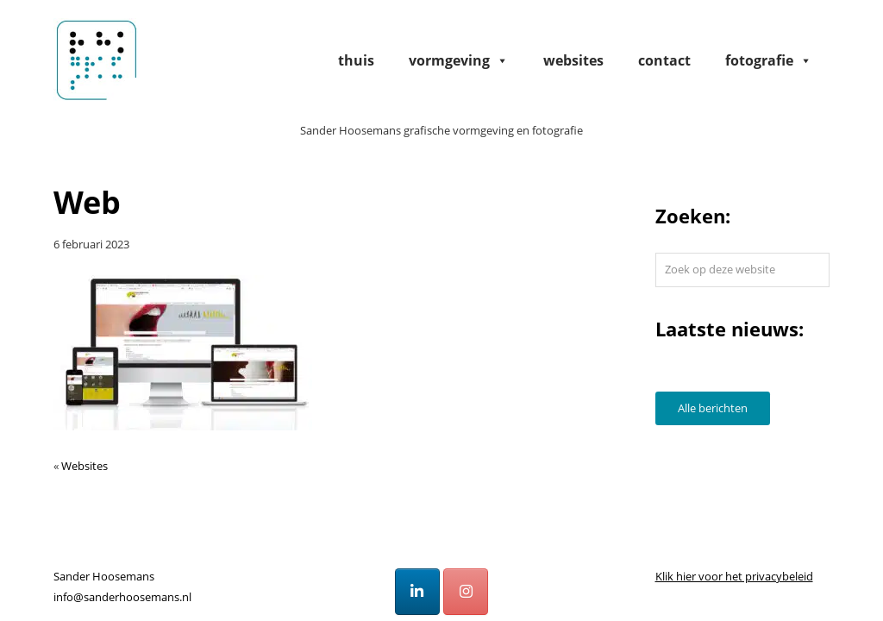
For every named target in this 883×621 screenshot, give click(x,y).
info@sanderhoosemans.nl (122, 597)
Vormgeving (459, 60)
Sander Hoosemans (96, 59)
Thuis (356, 60)
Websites (573, 60)
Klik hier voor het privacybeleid (734, 576)
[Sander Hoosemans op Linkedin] (417, 591)
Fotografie (768, 60)
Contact (664, 60)
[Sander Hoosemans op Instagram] (465, 591)
